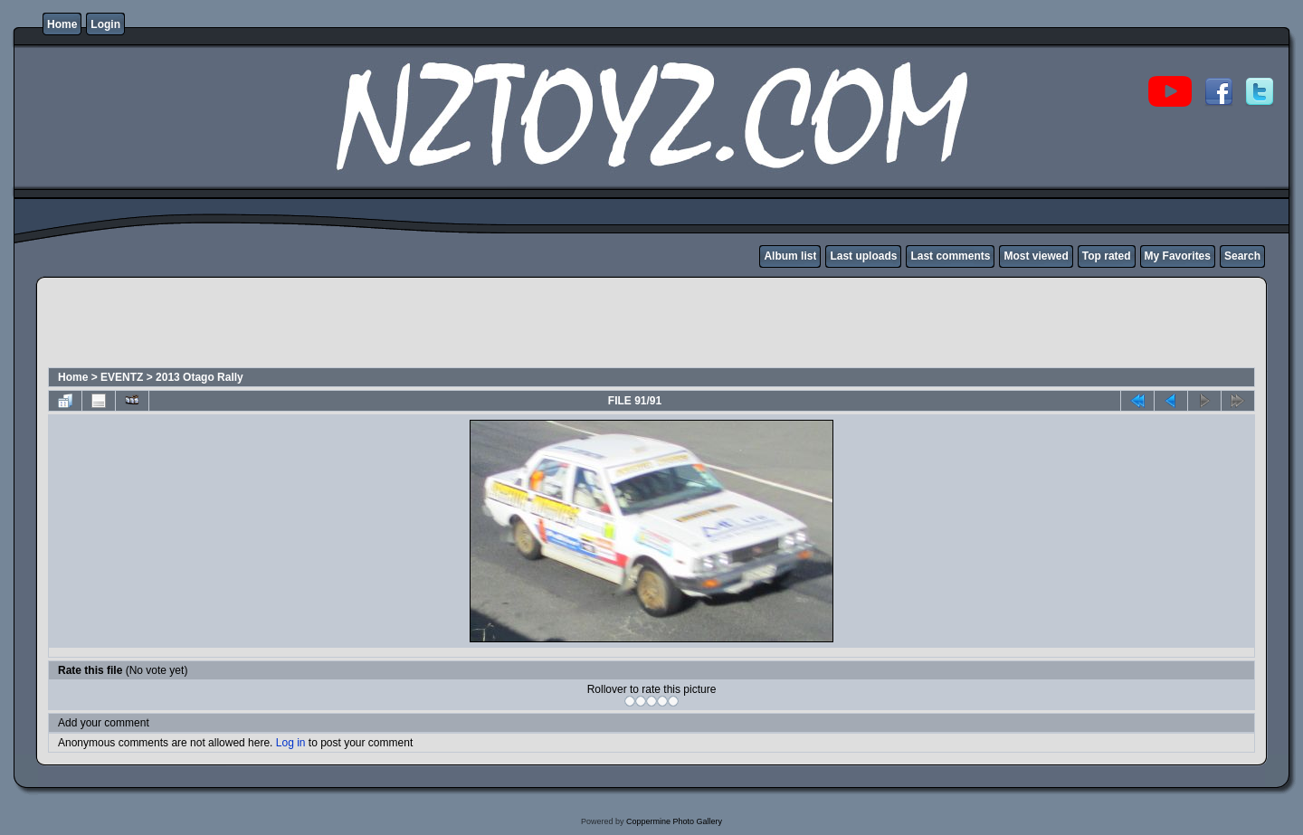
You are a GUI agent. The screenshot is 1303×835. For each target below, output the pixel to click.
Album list (790, 256)
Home (62, 24)
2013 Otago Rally (199, 377)
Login (105, 24)
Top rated (1106, 256)
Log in (291, 742)
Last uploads (863, 256)
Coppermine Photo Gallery (674, 821)
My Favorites (1178, 256)
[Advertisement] (376, 324)
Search (1242, 256)
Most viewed (1035, 256)
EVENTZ (121, 377)
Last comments (950, 256)
